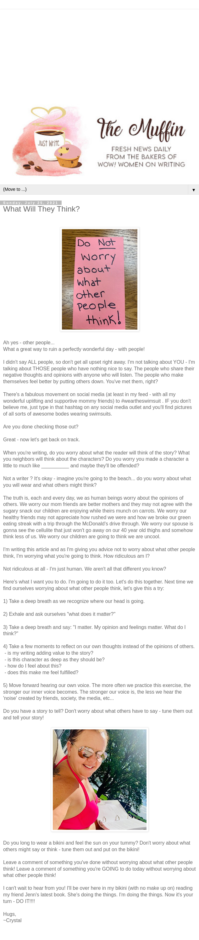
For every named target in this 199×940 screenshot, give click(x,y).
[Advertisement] (99, 53)
